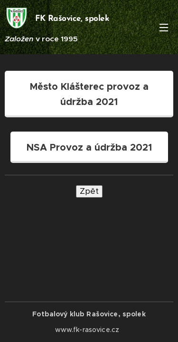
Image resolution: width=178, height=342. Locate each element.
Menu (163, 27)
